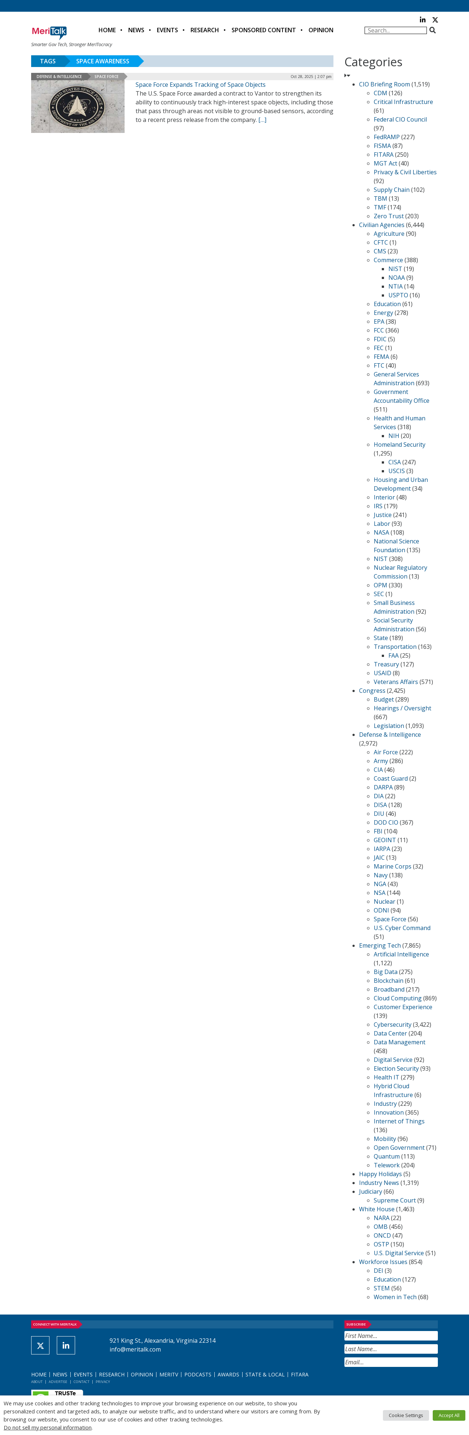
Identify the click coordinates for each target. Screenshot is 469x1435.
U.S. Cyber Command (402, 928)
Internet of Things (399, 1121)
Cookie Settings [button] (406, 1415)
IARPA (382, 849)
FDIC (380, 339)
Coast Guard (391, 778)
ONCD (382, 1235)
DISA (380, 805)
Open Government (399, 1148)
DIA (379, 796)
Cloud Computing (398, 998)
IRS (378, 506)
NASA (381, 532)
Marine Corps (392, 866)
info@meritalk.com (135, 1349)
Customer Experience (403, 1007)
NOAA (396, 278)
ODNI (381, 910)
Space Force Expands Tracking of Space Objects (201, 85)
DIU (379, 814)
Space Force (106, 76)
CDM (380, 93)
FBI (378, 831)
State (381, 638)
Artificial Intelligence (401, 954)
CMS (380, 251)
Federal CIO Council (400, 119)
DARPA (383, 787)
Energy (383, 313)
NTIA (395, 286)
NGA (380, 884)
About (37, 1381)
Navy (381, 875)
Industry (385, 1104)
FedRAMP (387, 137)
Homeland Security (399, 444)
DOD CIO (386, 822)
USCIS (396, 471)
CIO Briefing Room (384, 84)
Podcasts (197, 1374)
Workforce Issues (383, 1262)
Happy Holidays (380, 1174)
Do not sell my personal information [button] (48, 1427)
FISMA (382, 146)
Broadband (389, 989)
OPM (380, 585)
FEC (379, 348)
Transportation (395, 647)
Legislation (389, 726)
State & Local (265, 1374)
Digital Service (393, 1060)
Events (167, 30)
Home (107, 30)
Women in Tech (395, 1297)
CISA (394, 462)
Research (205, 30)
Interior (384, 497)
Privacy (103, 1381)
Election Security (396, 1068)
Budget (384, 699)
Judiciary (370, 1191)
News (136, 30)
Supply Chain (392, 190)
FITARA (384, 154)
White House (377, 1209)
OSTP (381, 1244)
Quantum (387, 1156)
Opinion (321, 30)
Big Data (386, 972)
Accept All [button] (449, 1415)
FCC (379, 330)
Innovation (389, 1112)
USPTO (398, 295)
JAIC (379, 858)
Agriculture (389, 234)
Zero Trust (389, 216)
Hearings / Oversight (402, 708)
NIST (395, 269)
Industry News (379, 1183)
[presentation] (400, 1385)
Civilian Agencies (382, 225)
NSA (379, 893)
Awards (228, 1374)
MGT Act (385, 163)
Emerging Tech (380, 945)
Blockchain (388, 981)
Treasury (386, 664)
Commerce (388, 260)
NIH (393, 436)
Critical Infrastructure (403, 102)
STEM (382, 1288)
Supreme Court (395, 1200)
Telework (387, 1165)
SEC (379, 594)
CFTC (381, 242)
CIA (378, 770)
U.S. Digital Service (399, 1253)
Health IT (386, 1077)
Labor (382, 524)
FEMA (381, 357)
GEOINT (385, 840)
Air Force (386, 752)
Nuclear (384, 901)
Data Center (390, 1033)
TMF (380, 207)
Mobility (385, 1139)
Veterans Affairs (396, 682)
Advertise (58, 1381)
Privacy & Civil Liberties (405, 172)
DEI (378, 1271)
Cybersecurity (392, 1025)
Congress (372, 691)
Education (387, 304)
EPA (379, 321)
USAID (382, 673)
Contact (81, 1381)
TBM (380, 198)
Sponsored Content (264, 30)
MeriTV (168, 1374)
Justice (383, 515)
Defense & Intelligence (59, 76)
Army (381, 761)
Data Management (399, 1042)
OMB (381, 1227)
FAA (393, 655)
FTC (379, 365)
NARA (381, 1218)
